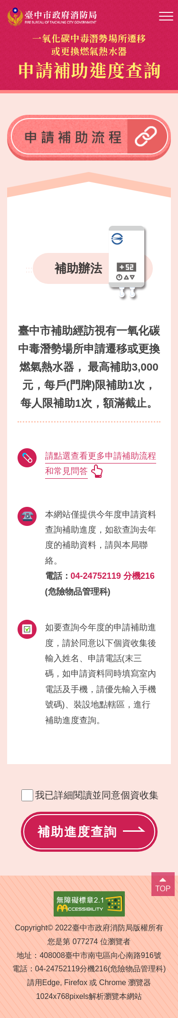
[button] (166, 16)
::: (28, 269)
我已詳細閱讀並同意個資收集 (97, 795)
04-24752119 (57, 969)
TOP (163, 889)
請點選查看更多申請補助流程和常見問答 (100, 463)
